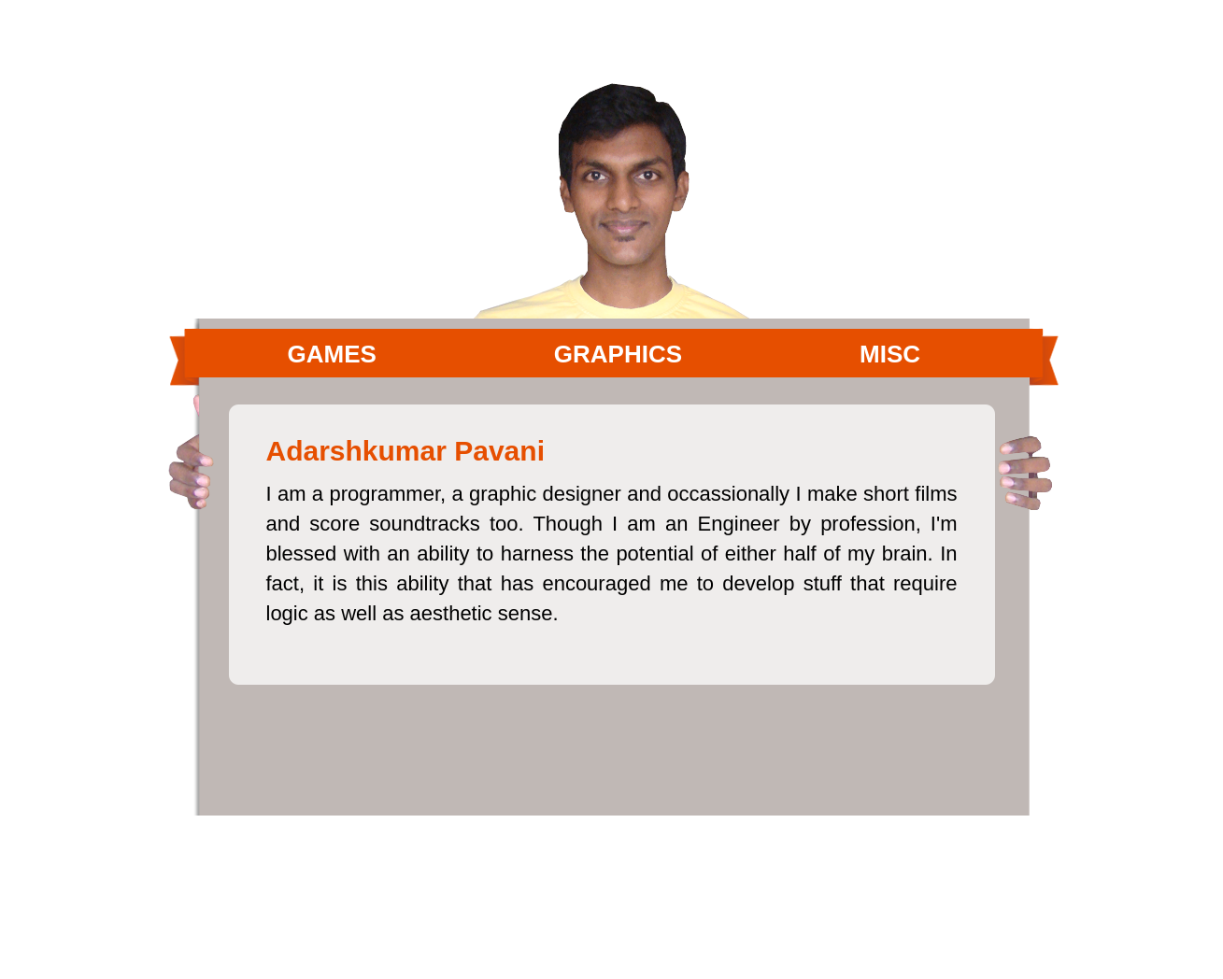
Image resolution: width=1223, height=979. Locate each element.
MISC (890, 354)
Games (332, 354)
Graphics (618, 354)
